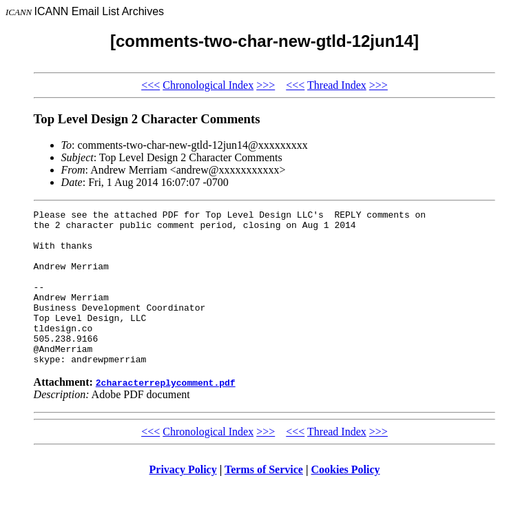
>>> (265, 85)
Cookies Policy (345, 500)
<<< (150, 85)
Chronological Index (208, 85)
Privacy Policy (183, 500)
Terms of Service (264, 500)
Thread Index (336, 85)
